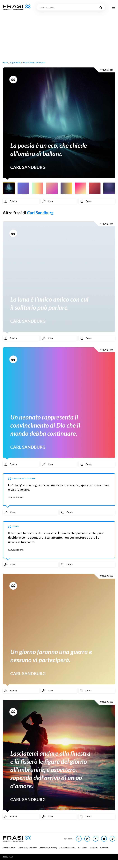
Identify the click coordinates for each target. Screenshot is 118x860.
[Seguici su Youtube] (104, 839)
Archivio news (9, 847)
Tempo (15, 526)
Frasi (5, 62)
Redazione (82, 847)
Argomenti (15, 62)
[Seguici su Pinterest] (95, 839)
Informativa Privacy (48, 847)
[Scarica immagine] (21, 201)
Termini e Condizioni (27, 847)
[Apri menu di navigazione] (114, 7)
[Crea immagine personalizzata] (59, 201)
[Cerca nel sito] (101, 7)
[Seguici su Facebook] (79, 839)
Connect (104, 847)
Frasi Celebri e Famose (34, 62)
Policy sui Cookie (67, 847)
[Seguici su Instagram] (87, 839)
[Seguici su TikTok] (112, 839)
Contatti (94, 847)
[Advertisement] (59, 31)
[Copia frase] (97, 201)
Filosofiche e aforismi (24, 479)
